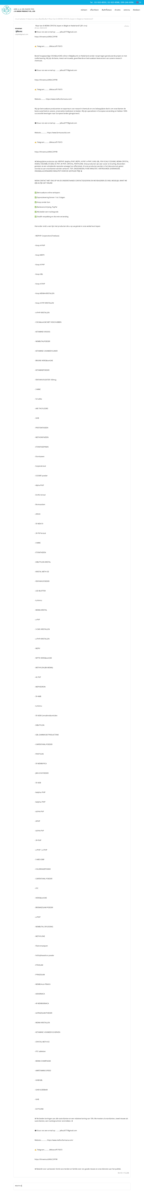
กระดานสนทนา (20, 19)
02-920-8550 (100, 2)
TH (138, 2)
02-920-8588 (113, 2)
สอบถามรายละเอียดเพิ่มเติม (37, 19)
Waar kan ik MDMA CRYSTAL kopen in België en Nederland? (71, 19)
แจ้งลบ (126, 26)
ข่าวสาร (117, 9)
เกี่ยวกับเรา (94, 9)
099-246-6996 (127, 2)
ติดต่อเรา (136, 9)
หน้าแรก (84, 9)
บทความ (127, 9)
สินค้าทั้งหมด (107, 9)
